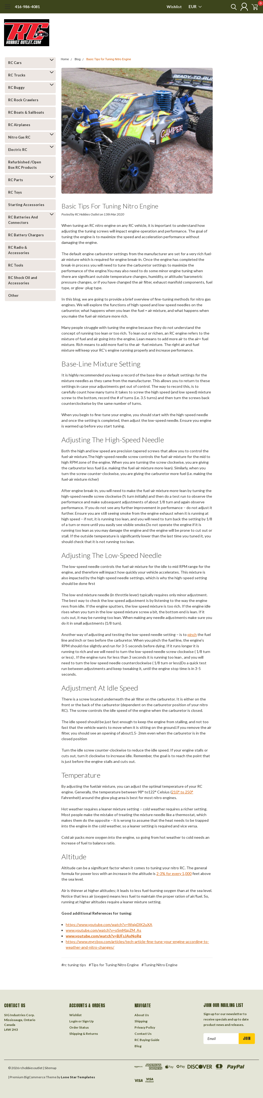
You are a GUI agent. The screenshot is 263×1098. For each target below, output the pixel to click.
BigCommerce (34, 1077)
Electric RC (17, 149)
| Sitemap (49, 1067)
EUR (195, 6)
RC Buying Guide (146, 1039)
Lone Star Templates (78, 1077)
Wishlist (174, 6)
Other (13, 295)
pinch (192, 634)
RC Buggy (16, 87)
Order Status (79, 1027)
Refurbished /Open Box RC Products (24, 165)
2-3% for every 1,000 (174, 873)
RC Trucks (16, 75)
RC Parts (15, 180)
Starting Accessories (26, 205)
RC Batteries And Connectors (23, 220)
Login (73, 1021)
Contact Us (143, 1033)
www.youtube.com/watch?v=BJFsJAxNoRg (103, 936)
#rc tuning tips (73, 964)
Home (65, 59)
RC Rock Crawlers (23, 100)
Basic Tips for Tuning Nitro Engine (108, 59)
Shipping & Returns (83, 1033)
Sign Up (88, 1021)
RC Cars (15, 62)
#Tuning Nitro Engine (159, 964)
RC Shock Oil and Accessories (22, 280)
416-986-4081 (27, 6)
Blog (78, 59)
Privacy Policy (144, 1027)
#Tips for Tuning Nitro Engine (114, 964)
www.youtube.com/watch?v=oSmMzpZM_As (103, 930)
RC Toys (15, 192)
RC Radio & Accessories (18, 250)
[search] (227, 7)
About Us (141, 1014)
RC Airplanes (19, 125)
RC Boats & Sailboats (26, 112)
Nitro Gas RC (19, 137)
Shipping (140, 1021)
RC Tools (15, 265)
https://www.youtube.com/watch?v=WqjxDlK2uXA (109, 924)
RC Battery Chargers (26, 235)
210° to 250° (182, 792)
